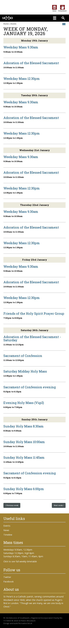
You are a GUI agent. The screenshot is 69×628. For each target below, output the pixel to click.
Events (13, 24)
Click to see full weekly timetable (20, 561)
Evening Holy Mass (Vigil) (23, 403)
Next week (58, 505)
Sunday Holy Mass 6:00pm (23, 489)
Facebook (8, 581)
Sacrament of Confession (22, 356)
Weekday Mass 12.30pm (21, 79)
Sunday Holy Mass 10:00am (24, 442)
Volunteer (62, 10)
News (6, 530)
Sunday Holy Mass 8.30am (23, 426)
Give (54, 10)
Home (6, 24)
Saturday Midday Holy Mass (25, 371)
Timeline (7, 534)
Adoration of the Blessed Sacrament (31, 63)
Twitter (7, 577)
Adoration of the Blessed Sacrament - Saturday (32, 338)
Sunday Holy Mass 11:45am (23, 457)
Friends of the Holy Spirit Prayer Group (33, 313)
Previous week (12, 505)
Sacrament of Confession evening (29, 387)
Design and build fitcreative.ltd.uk (17, 623)
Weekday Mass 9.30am (20, 47)
